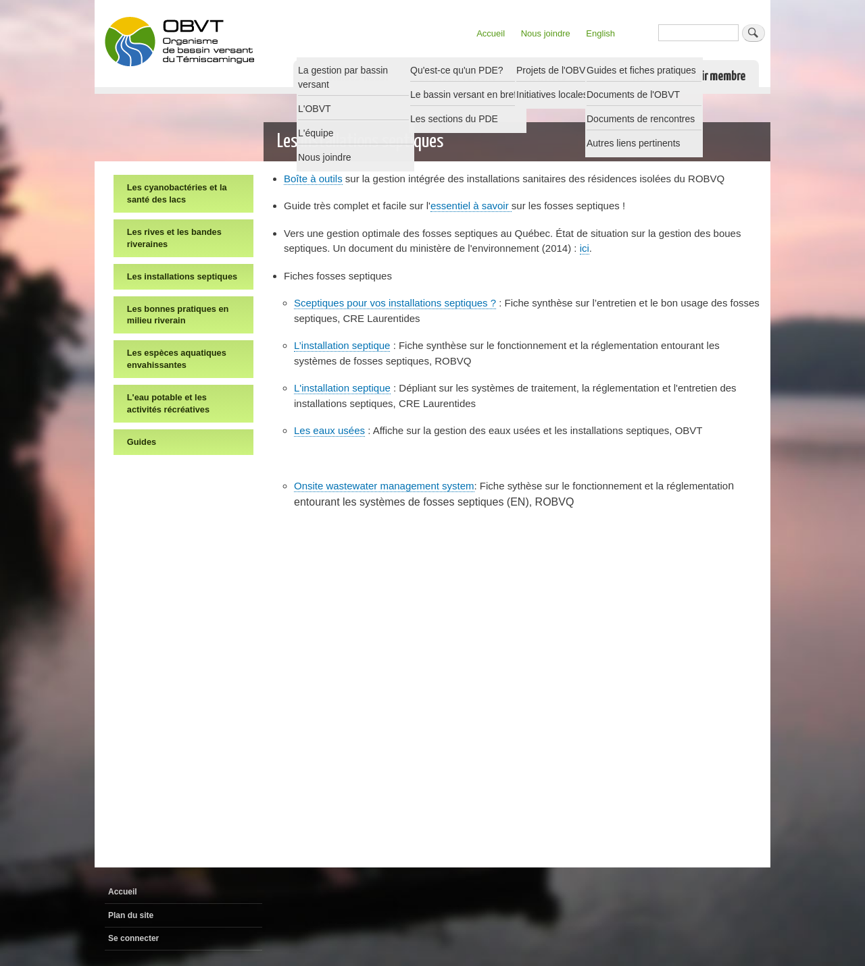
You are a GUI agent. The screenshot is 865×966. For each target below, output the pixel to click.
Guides (141, 442)
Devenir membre (709, 76)
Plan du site (130, 915)
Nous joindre (545, 33)
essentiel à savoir (471, 205)
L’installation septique (342, 345)
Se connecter (133, 938)
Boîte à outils (313, 178)
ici (584, 248)
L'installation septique (342, 388)
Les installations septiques (182, 276)
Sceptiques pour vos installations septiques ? (395, 302)
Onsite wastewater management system (384, 485)
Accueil (490, 33)
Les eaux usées (329, 430)
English (600, 33)
